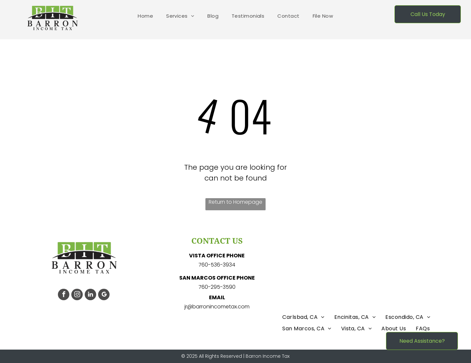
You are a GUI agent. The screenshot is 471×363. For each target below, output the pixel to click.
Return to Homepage (235, 202)
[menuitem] (145, 16)
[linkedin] (90, 295)
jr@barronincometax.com (217, 306)
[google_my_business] (104, 295)
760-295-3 (212, 287)
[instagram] (77, 295)
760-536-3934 (217, 264)
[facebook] (63, 295)
